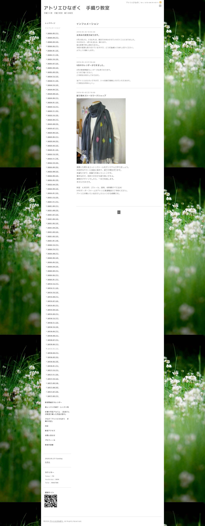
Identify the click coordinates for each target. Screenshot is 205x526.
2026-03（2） (53, 42)
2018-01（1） (53, 366)
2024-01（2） (53, 102)
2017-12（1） (53, 370)
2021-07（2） (53, 215)
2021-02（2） (53, 236)
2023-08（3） (53, 124)
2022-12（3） (53, 154)
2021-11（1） (53, 202)
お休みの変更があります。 (88, 35)
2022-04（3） (53, 184)
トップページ (50, 23)
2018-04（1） (53, 353)
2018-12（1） (53, 318)
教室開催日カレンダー (53, 402)
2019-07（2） (53, 301)
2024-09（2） (53, 89)
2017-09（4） (53, 383)
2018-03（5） (53, 357)
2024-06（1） (53, 98)
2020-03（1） (53, 271)
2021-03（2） (53, 232)
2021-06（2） (53, 219)
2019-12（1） (53, 284)
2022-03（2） (53, 189)
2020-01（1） (53, 280)
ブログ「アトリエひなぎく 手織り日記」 (57, 420)
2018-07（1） (53, 340)
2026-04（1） (53, 38)
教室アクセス (50, 431)
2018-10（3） (53, 327)
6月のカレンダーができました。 (91, 65)
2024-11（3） (53, 81)
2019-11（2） (53, 288)
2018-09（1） (53, 331)
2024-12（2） (53, 77)
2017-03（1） (53, 396)
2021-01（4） (53, 241)
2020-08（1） (53, 254)
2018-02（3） (53, 362)
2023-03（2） (53, 146)
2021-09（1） (53, 206)
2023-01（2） (53, 150)
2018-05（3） (53, 349)
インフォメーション (52, 28)
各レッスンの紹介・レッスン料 (57, 407)
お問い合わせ (50, 435)
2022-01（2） (53, 193)
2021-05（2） (53, 223)
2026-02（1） (53, 46)
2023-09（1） (53, 120)
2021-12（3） (53, 197)
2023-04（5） (53, 141)
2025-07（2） (53, 64)
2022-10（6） (53, 163)
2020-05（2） (53, 262)
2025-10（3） (53, 59)
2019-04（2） (53, 310)
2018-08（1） (53, 336)
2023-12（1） (53, 107)
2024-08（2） (53, 94)
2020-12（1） (53, 245)
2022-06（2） (53, 176)
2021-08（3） (53, 210)
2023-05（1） (53, 137)
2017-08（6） (53, 387)
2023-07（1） (53, 128)
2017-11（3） (53, 375)
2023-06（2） (53, 133)
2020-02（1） (53, 275)
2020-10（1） (53, 249)
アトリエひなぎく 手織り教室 (79, 8)
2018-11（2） (53, 323)
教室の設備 (49, 445)
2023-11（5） (53, 111)
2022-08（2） (53, 172)
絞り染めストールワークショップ (91, 95)
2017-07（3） (53, 392)
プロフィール (50, 440)
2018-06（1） (53, 344)
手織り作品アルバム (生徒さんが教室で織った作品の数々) (57, 413)
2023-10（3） (53, 115)
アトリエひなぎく (56, 521)
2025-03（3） (53, 72)
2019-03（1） (53, 314)
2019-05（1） (53, 305)
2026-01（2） (53, 51)
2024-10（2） (53, 85)
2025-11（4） (53, 55)
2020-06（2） (53, 258)
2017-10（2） (53, 379)
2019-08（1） (53, 297)
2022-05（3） (53, 180)
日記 (46, 426)
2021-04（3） (53, 228)
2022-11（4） (53, 159)
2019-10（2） (53, 292)
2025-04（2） (53, 68)
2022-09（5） (53, 167)
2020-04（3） (53, 267)
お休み (47, 462)
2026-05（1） (53, 33)
